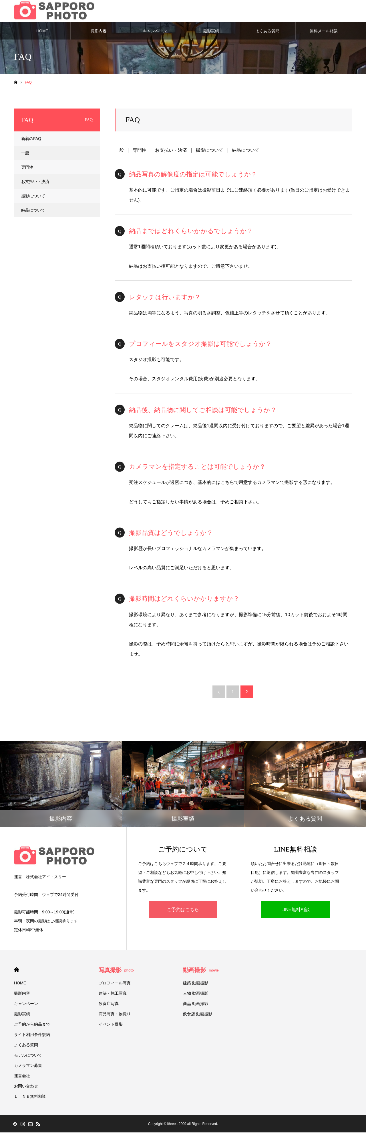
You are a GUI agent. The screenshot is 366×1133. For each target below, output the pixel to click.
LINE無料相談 (295, 910)
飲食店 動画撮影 (197, 1014)
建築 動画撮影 (195, 983)
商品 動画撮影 (195, 1004)
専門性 (139, 150)
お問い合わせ (26, 1086)
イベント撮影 (111, 1024)
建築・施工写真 (113, 994)
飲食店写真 (109, 1004)
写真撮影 (116, 971)
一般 (119, 150)
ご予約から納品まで (32, 1024)
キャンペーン (155, 31)
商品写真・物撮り (115, 1014)
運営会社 (22, 1076)
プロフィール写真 (115, 983)
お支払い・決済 (171, 150)
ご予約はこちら (183, 910)
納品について (245, 150)
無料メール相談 (324, 31)
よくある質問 (267, 31)
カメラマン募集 (28, 1066)
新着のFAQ (31, 139)
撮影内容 (99, 31)
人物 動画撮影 (195, 994)
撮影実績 (211, 31)
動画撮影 (201, 971)
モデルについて (28, 1055)
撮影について (209, 150)
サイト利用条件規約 (32, 1035)
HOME (42, 31)
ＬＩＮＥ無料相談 (30, 1097)
